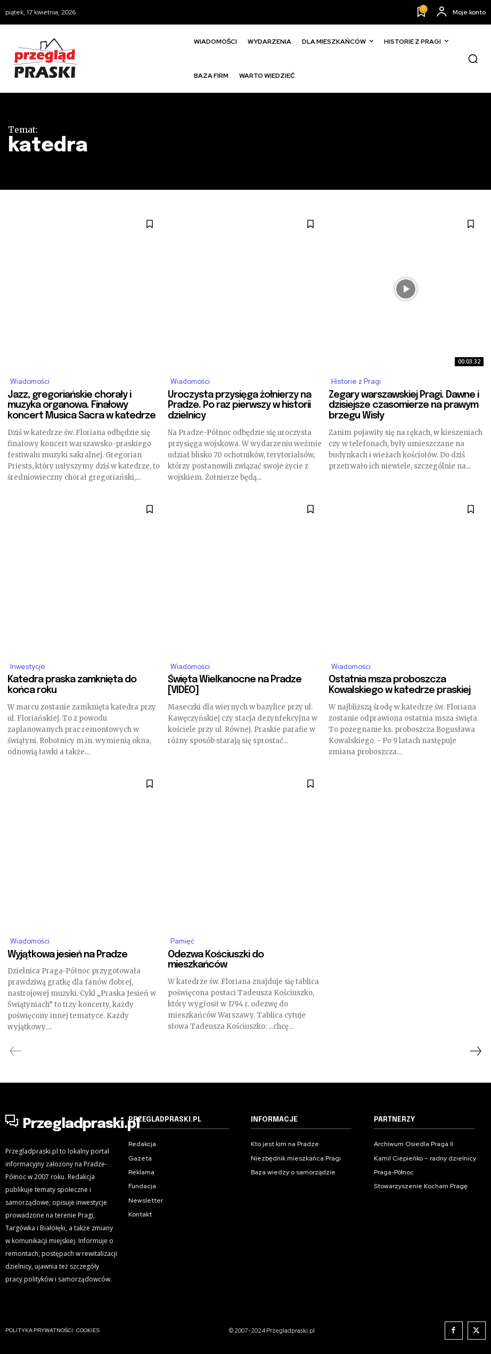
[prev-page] (15, 1056)
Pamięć (184, 945)
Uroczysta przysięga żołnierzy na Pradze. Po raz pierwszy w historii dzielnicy (239, 406)
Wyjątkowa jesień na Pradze (67, 959)
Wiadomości (32, 382)
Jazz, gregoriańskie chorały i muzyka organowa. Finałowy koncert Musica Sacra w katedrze (81, 406)
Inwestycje (30, 669)
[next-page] (475, 1056)
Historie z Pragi (359, 382)
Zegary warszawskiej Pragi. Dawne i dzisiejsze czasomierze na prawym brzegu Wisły (404, 406)
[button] (473, 58)
